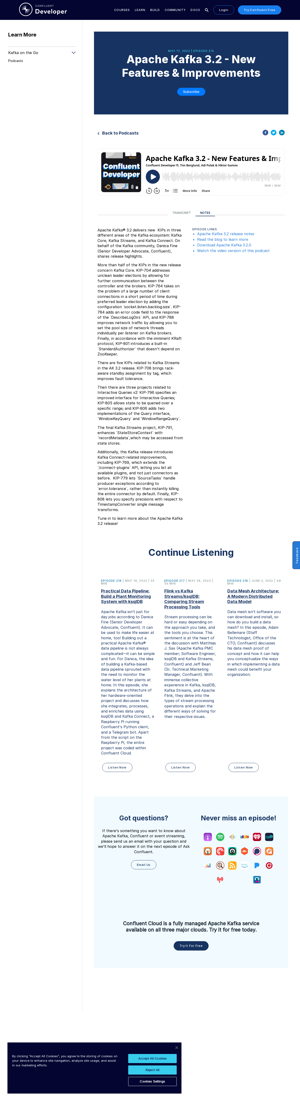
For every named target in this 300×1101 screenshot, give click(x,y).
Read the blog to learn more (222, 239)
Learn (140, 10)
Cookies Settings (152, 1081)
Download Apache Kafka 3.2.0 (224, 245)
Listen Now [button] (117, 767)
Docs (195, 10)
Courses (122, 10)
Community (175, 10)
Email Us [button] (143, 865)
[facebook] (265, 133)
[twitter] (274, 133)
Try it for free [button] (191, 945)
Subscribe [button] (191, 92)
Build (155, 10)
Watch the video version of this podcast (233, 250)
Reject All (152, 1070)
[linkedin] (282, 133)
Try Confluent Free (259, 10)
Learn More (22, 35)
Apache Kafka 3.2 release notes (226, 233)
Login (223, 10)
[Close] (176, 1047)
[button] (128, 676)
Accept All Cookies (152, 1058)
